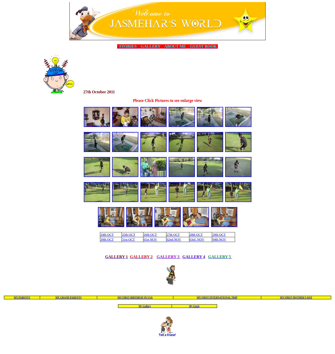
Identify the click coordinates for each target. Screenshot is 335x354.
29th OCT (218, 234)
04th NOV (219, 239)
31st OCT (128, 239)
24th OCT (107, 234)
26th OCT (150, 234)
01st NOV (150, 239)
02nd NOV (174, 239)
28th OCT (196, 234)
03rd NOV (197, 239)
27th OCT (173, 234)
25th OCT (128, 234)
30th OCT (107, 239)
